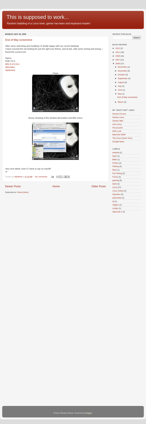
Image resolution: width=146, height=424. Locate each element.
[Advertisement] (58, 204)
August (121, 82)
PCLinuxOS (117, 128)
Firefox (115, 163)
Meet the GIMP (119, 135)
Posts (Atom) (23, 192)
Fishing (115, 166)
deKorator (10, 67)
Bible (114, 159)
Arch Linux (117, 124)
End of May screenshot (18, 39)
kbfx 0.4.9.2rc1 (12, 64)
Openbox (116, 194)
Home (56, 186)
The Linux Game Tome (122, 138)
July (120, 86)
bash (114, 156)
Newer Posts (13, 186)
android (115, 152)
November (122, 71)
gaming (115, 180)
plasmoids (116, 198)
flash (114, 170)
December (122, 67)
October (121, 75)
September (123, 78)
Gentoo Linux (118, 117)
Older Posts (98, 186)
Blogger (88, 413)
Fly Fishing (117, 173)
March (121, 102)
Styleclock (10, 70)
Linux (114, 187)
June (120, 90)
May (120, 94)
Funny (115, 177)
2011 (117, 52)
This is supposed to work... (38, 17)
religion (115, 205)
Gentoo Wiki (117, 121)
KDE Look (116, 131)
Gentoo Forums (119, 114)
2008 (117, 56)
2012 (117, 48)
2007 (117, 60)
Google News (118, 142)
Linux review (117, 191)
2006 (117, 63)
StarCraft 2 (117, 212)
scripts (115, 208)
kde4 (114, 184)
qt (113, 201)
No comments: (41, 177)
